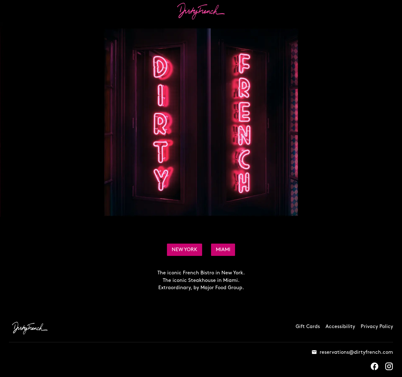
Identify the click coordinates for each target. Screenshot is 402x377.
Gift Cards (308, 326)
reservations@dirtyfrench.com (356, 352)
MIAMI (223, 249)
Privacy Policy (377, 326)
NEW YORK (184, 249)
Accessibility (340, 326)
